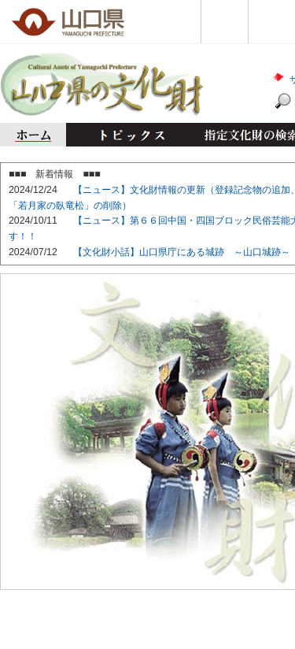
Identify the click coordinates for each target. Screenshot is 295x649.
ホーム (33, 134)
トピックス (128, 134)
